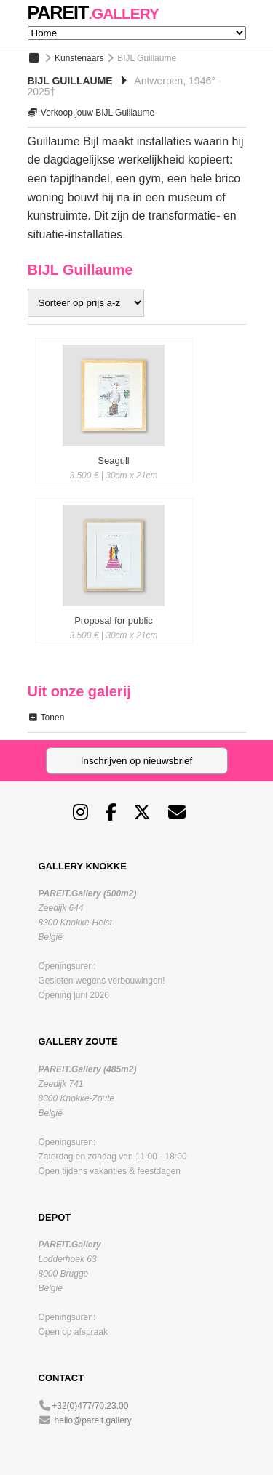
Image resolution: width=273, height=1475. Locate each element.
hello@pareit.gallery (93, 1420)
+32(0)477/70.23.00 (90, 1406)
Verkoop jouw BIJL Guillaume (91, 113)
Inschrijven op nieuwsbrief (136, 760)
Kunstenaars (79, 58)
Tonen (46, 717)
